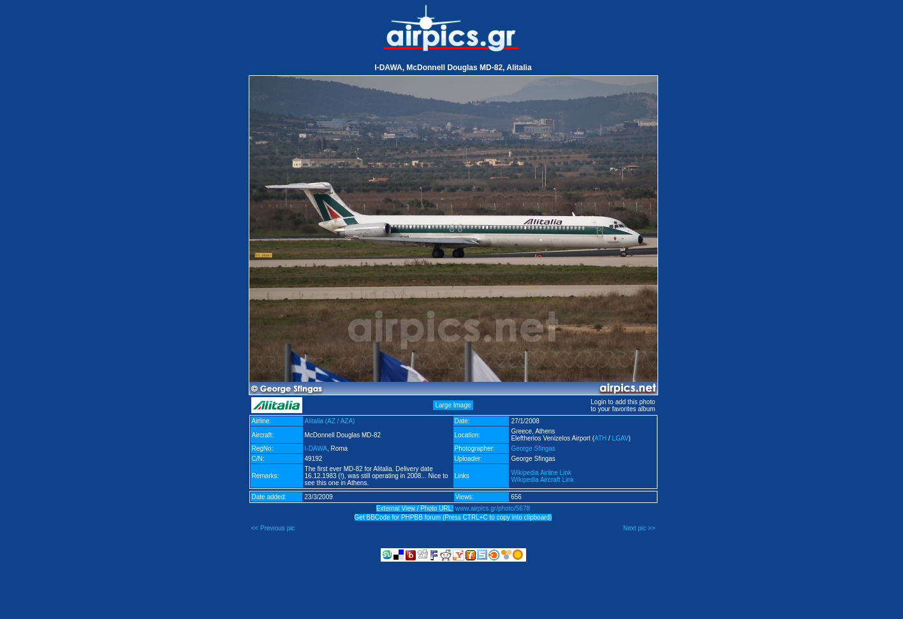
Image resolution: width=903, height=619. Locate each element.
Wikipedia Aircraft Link (542, 479)
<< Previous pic (273, 528)
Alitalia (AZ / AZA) (330, 421)
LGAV (620, 438)
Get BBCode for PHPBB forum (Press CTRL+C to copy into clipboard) (453, 517)
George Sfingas (533, 448)
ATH (600, 438)
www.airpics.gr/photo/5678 (492, 508)
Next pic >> (639, 528)
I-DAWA (316, 448)
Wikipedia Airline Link (541, 472)
